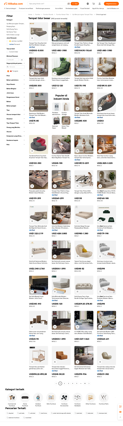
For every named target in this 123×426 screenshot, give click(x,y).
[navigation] (15, 199)
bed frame (43, 413)
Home (30, 14)
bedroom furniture (13, 418)
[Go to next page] (89, 383)
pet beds (20, 413)
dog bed (10, 413)
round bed (27, 418)
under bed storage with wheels (61, 413)
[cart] (94, 4)
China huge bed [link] (101, 14)
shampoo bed (102, 413)
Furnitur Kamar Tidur (62, 14)
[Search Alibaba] (47, 4)
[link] (120, 406)
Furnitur (37, 14)
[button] (68, 3)
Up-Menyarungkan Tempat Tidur (82, 14)
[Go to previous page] (56, 383)
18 (84, 383)
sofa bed (31, 413)
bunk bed (78, 413)
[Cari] (75, 3)
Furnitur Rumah (48, 14)
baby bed (89, 413)
